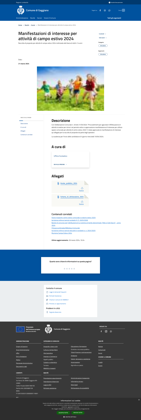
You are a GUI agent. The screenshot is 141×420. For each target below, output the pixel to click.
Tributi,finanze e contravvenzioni (81, 352)
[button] (70, 417)
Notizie (100, 346)
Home (20, 25)
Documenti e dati (21, 366)
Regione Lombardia (22, 2)
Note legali (74, 385)
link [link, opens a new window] (88, 409)
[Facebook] (97, 10)
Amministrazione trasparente (80, 378)
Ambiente (74, 356)
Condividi (103, 34)
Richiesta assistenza (50, 388)
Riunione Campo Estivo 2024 (62, 233)
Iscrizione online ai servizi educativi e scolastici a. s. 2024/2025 (73, 230)
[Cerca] (123, 10)
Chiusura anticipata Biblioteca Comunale (66, 228)
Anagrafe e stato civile (51, 346)
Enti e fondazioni (21, 356)
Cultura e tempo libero (51, 350)
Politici (18, 360)
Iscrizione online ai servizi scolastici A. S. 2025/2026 (70, 220)
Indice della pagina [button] (26, 117)
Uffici (17, 353)
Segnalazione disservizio (51, 381)
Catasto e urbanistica (50, 362)
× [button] (139, 400)
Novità (27, 25)
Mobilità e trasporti (50, 368)
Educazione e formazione (79, 346)
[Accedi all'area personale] (115, 2)
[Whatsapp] (106, 10)
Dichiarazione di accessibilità (80, 388)
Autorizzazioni (75, 362)
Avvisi (33, 25)
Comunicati (101, 350)
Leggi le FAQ (47, 385)
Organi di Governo (21, 346)
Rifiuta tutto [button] (78, 412)
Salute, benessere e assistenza (80, 359)
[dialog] (70, 409)
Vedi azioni (103, 38)
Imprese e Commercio (50, 356)
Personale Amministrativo (24, 363)
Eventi (100, 366)
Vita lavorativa (48, 353)
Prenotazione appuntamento (52, 378)
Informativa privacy (77, 381)
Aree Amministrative (22, 350)
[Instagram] (102, 10)
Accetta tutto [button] (63, 413)
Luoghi (100, 362)
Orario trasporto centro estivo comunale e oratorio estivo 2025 (74, 217)
